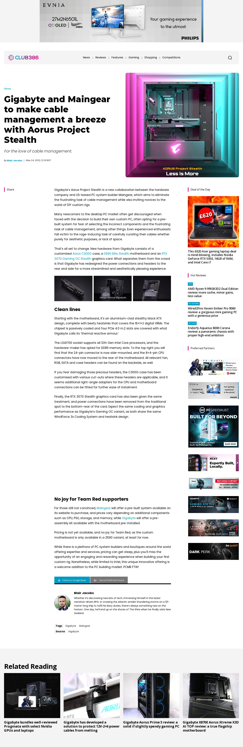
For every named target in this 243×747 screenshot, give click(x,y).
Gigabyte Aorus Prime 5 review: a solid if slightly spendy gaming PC (151, 724)
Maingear (104, 508)
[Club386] (23, 57)
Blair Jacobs (14, 160)
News (7, 88)
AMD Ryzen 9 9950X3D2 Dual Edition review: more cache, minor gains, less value (213, 292)
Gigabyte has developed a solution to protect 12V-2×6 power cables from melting (92, 726)
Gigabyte (129, 518)
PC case (192, 323)
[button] (230, 57)
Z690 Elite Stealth (116, 254)
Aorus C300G (82, 254)
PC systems (194, 303)
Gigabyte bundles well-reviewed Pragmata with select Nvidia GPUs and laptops (30, 726)
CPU (190, 284)
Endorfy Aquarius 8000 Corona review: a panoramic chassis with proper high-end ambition (211, 331)
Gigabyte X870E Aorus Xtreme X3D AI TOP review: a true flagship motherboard (211, 726)
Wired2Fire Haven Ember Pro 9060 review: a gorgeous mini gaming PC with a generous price (212, 312)
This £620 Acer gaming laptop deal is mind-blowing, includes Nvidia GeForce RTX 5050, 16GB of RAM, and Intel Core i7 (212, 256)
